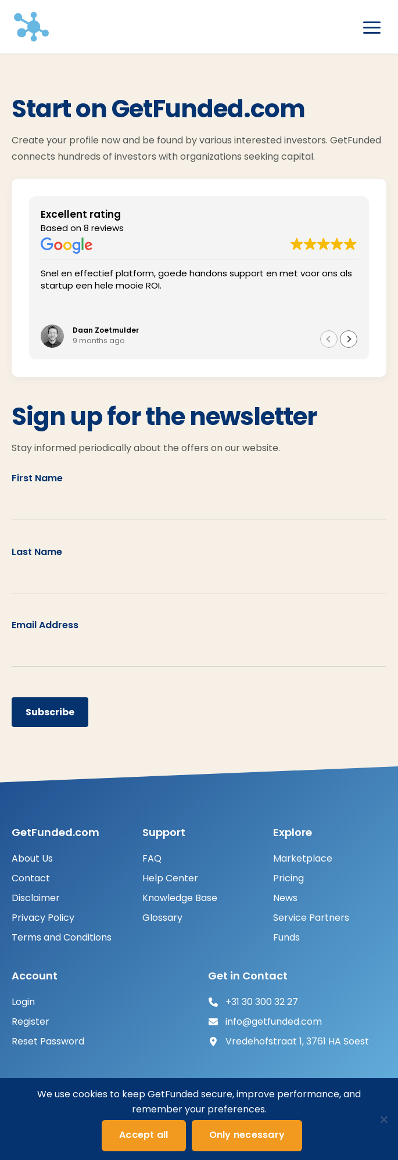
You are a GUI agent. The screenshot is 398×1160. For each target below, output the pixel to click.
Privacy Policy (43, 917)
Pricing (288, 878)
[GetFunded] (31, 26)
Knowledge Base (179, 898)
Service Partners (311, 917)
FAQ (152, 858)
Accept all (143, 1134)
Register (30, 1021)
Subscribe (50, 712)
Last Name (37, 552)
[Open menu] (372, 28)
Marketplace (302, 858)
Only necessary (247, 1134)
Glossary (162, 917)
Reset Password (48, 1041)
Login (23, 1001)
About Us (32, 858)
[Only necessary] (383, 1119)
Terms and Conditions (62, 937)
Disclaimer (36, 898)
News (285, 898)
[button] (348, 339)
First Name (37, 478)
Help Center (170, 878)
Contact (31, 878)
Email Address (45, 625)
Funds (286, 937)
